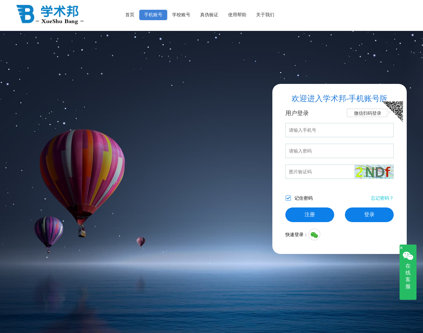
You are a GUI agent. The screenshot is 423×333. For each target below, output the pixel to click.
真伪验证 (209, 14)
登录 (369, 214)
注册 (310, 214)
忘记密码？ (382, 198)
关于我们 (265, 14)
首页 (129, 14)
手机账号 (153, 14)
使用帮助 (237, 14)
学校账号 (181, 14)
